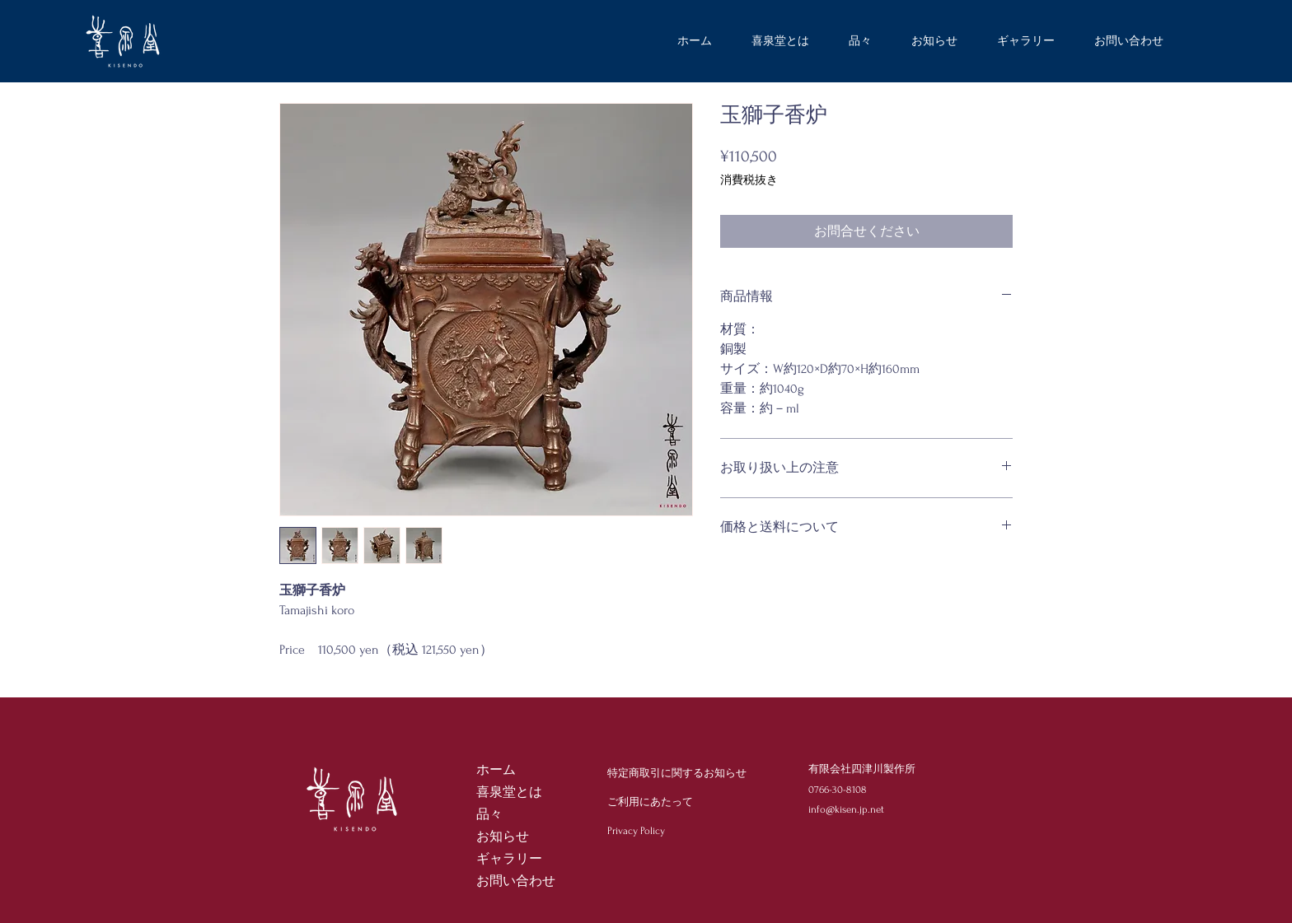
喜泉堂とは (509, 792)
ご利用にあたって (650, 802)
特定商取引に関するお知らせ (677, 773)
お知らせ (502, 836)
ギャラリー (509, 858)
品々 (489, 814)
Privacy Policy (636, 831)
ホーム (496, 769)
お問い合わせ (515, 881)
